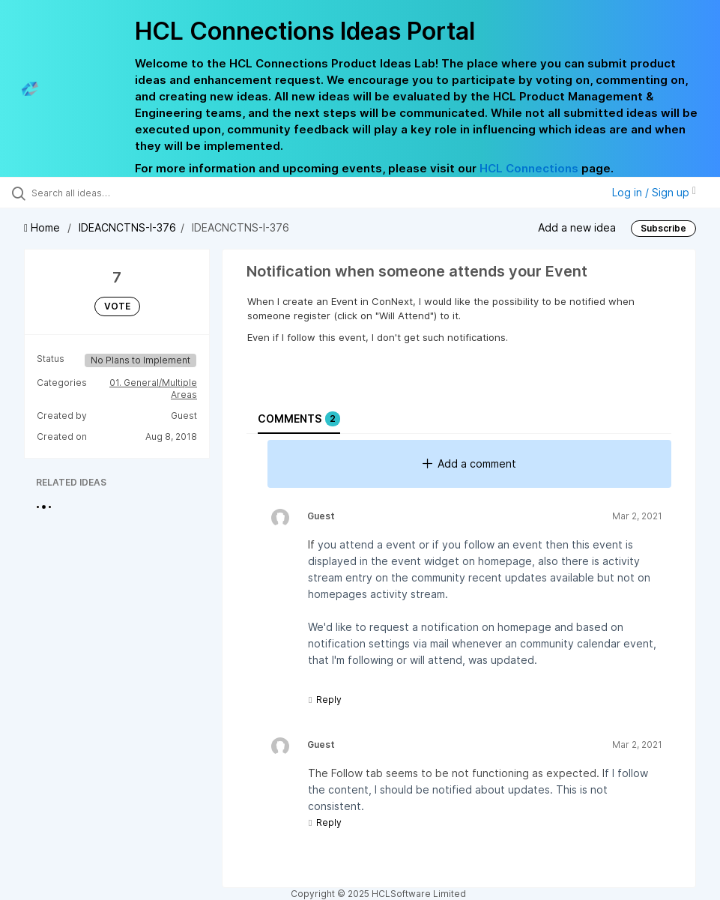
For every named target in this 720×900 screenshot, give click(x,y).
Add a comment (469, 463)
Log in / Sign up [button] (654, 192)
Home (43, 227)
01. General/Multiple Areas (153, 388)
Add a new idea (577, 227)
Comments (299, 418)
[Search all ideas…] (101, 193)
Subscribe (663, 228)
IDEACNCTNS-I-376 (127, 227)
